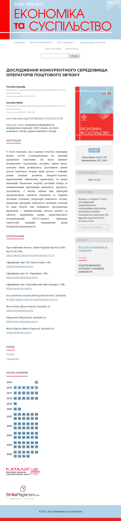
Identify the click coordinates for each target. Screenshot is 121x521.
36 (19, 424)
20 (15, 403)
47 (15, 433)
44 (28, 428)
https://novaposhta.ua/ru (19, 266)
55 (24, 437)
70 (36, 447)
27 (32, 414)
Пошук (74, 56)
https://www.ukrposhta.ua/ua (22, 277)
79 (24, 456)
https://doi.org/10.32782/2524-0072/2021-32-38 (37, 118)
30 (19, 418)
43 (24, 428)
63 (32, 442)
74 (28, 452)
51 (32, 433)
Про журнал (65, 42)
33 (32, 418)
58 (36, 437)
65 (15, 447)
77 (15, 456)
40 (36, 424)
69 (32, 447)
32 (28, 418)
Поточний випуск (40, 42)
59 (15, 442)
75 (32, 452)
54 (19, 437)
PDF (95, 150)
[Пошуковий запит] (55, 56)
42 (19, 428)
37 (24, 424)
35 (15, 424)
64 (36, 442)
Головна (19, 42)
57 (32, 437)
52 (36, 433)
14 (15, 398)
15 (19, 398)
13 (36, 393)
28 (36, 414)
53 (15, 437)
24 (19, 414)
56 (28, 437)
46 (36, 428)
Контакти (72, 49)
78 (19, 456)
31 (24, 418)
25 (24, 414)
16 (24, 398)
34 (36, 418)
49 (24, 433)
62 (28, 442)
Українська (12, 358)
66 (19, 447)
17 (28, 398)
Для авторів (53, 49)
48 (19, 433)
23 (15, 414)
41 (15, 428)
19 (36, 398)
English (10, 354)
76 (36, 452)
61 (24, 442)
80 (28, 456)
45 (32, 428)
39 (32, 424)
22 (19, 409)
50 (28, 433)
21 (15, 409)
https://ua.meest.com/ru (19, 288)
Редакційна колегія (92, 42)
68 (28, 447)
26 (28, 414)
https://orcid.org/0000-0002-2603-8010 (20, 112)
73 (24, 452)
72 (19, 452)
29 (15, 418)
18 (32, 398)
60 (19, 442)
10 (24, 393)
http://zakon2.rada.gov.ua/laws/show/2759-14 (30, 255)
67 (24, 447)
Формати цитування (91, 227)
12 (32, 393)
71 (15, 452)
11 (28, 393)
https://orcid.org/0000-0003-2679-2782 (20, 96)
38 (28, 424)
